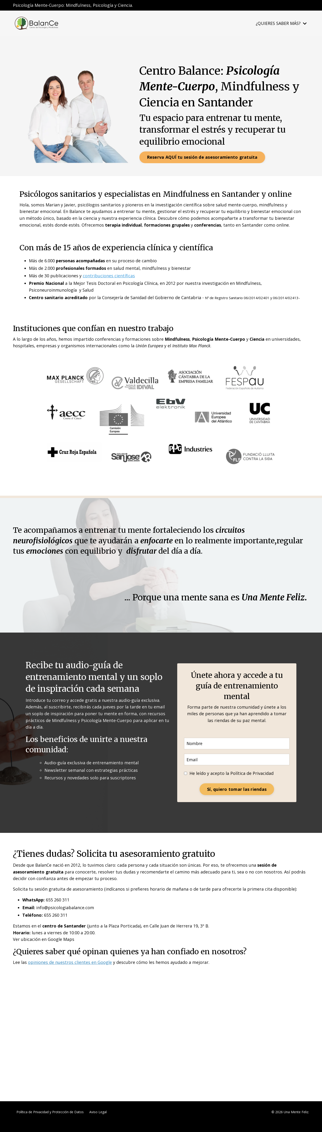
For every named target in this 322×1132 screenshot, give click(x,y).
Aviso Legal (98, 1121)
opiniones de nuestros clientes (59, 971)
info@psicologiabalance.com (65, 916)
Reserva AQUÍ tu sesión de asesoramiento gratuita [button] (202, 157)
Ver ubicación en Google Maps (43, 948)
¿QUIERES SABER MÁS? (281, 23)
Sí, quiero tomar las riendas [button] (237, 797)
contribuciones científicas (109, 276)
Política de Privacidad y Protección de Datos (50, 1121)
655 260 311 (58, 909)
